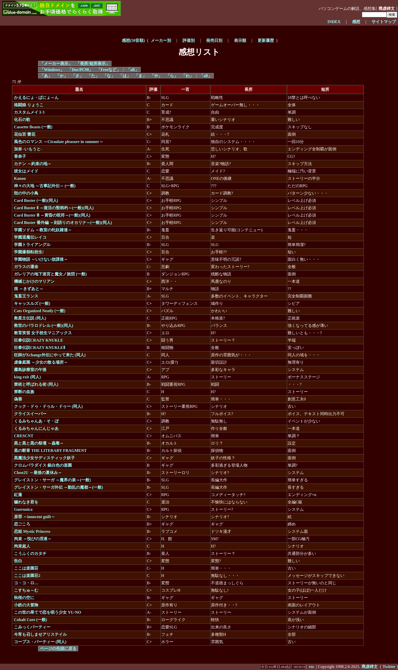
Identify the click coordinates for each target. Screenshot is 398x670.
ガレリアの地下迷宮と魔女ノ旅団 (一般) (50, 274)
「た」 (93, 76)
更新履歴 (266, 40)
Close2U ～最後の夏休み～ (38, 472)
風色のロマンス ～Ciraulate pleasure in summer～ (58, 141)
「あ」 (46, 76)
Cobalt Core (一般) (30, 620)
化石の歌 (22, 119)
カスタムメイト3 (29, 112)
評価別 (189, 40)
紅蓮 (18, 494)
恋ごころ (22, 524)
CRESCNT (23, 436)
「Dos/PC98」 (80, 69)
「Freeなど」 (109, 69)
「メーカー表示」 (56, 63)
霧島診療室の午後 (30, 369)
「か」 (62, 76)
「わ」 (187, 76)
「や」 (156, 76)
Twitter (389, 666)
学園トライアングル (32, 244)
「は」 (125, 76)
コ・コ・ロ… (26, 583)
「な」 (109, 76)
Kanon (20, 178)
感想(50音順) (133, 40)
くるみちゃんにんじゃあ (36, 428)
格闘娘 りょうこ (28, 105)
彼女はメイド (26, 171)
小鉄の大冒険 (26, 605)
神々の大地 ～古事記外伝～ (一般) (45, 186)
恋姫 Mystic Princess (32, 531)
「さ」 (77, 76)
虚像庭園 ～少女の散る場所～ (41, 362)
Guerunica (23, 509)
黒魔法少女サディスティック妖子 (44, 458)
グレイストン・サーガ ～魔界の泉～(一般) (52, 480)
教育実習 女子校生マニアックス (43, 333)
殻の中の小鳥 (26, 193)
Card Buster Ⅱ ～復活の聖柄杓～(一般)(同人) (54, 208)
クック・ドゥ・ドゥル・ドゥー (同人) (48, 406)
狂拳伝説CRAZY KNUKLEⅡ (39, 347)
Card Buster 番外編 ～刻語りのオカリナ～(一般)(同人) (63, 222)
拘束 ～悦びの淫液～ (33, 539)
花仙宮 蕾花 (24, 134)
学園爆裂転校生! (29, 252)
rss (311, 666)
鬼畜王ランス (26, 296)
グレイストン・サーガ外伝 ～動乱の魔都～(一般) (58, 487)
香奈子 (20, 156)
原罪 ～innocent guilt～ (34, 517)
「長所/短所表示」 (92, 63)
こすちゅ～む (26, 590)
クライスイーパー (30, 414)
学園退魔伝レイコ (30, 237)
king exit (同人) (27, 377)
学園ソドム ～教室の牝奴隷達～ (43, 230)
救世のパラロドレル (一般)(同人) (43, 325)
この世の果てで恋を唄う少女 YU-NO (47, 612)
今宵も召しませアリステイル (40, 634)
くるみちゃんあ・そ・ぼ (36, 421)
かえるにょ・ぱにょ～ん (36, 97)
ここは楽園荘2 (27, 575)
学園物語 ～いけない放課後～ (41, 259)
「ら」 (172, 76)
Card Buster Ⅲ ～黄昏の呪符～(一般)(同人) (52, 215)
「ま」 (140, 76)
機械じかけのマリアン (34, 281)
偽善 (18, 399)
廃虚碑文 (386, 8)
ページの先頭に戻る (58, 648)
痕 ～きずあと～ (28, 289)
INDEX (334, 22)
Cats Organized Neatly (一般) (39, 311)
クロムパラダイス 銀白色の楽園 (43, 465)
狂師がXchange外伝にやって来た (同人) (50, 355)
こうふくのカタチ (30, 553)
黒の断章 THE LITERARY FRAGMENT (50, 450)
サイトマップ (384, 22)
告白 (18, 561)
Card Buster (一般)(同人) (36, 200)
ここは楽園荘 (26, 568)
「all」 (132, 69)
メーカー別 (161, 40)
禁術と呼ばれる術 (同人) (36, 384)
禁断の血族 (24, 392)
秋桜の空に (24, 597)
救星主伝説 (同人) (30, 318)
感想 (356, 22)
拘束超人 (22, 546)
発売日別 (214, 40)
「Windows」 (52, 69)
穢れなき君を (26, 502)
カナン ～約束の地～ (33, 164)
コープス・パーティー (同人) (40, 642)
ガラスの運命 (26, 267)
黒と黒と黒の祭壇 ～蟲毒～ (39, 443)
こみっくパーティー (32, 627)
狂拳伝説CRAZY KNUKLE (38, 340)
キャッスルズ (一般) (32, 303)
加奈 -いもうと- (28, 149)
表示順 (240, 40)
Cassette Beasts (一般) (33, 127)
